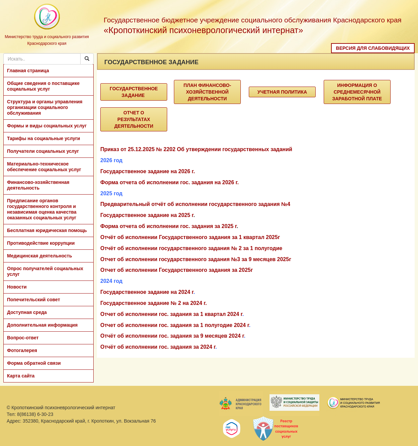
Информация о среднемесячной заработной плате (357, 92)
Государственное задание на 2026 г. (147, 171)
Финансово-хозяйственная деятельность (38, 185)
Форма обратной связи (34, 363)
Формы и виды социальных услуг (47, 125)
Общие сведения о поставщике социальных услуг (43, 86)
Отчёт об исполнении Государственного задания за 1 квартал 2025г (190, 237)
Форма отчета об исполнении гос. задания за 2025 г (168, 226)
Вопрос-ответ (22, 337)
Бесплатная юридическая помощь (47, 230)
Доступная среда (27, 312)
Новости (17, 287)
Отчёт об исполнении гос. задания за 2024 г (157, 347)
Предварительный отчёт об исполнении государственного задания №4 (195, 204)
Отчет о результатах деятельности (133, 119)
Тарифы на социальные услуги (43, 138)
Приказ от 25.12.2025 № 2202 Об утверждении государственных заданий (196, 149)
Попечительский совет (33, 299)
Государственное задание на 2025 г (146, 215)
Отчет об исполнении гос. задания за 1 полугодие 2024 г (174, 325)
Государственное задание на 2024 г (146, 292)
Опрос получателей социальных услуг (45, 271)
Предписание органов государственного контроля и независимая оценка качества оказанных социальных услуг (42, 209)
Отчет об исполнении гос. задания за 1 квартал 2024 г (171, 314)
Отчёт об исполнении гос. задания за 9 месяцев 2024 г (172, 336)
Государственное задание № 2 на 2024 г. (153, 303)
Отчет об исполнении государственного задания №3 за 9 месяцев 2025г (195, 259)
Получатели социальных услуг (43, 151)
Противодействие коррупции (41, 243)
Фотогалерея (22, 350)
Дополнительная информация (42, 325)
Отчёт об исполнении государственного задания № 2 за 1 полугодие (191, 248)
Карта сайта (20, 375)
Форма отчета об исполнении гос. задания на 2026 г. (169, 182)
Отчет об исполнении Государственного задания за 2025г (176, 270)
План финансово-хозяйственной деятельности (207, 92)
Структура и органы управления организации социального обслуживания (44, 107)
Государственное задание (134, 92)
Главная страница (28, 70)
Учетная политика (282, 92)
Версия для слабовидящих (373, 48)
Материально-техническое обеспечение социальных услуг (44, 166)
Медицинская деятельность (39, 255)
